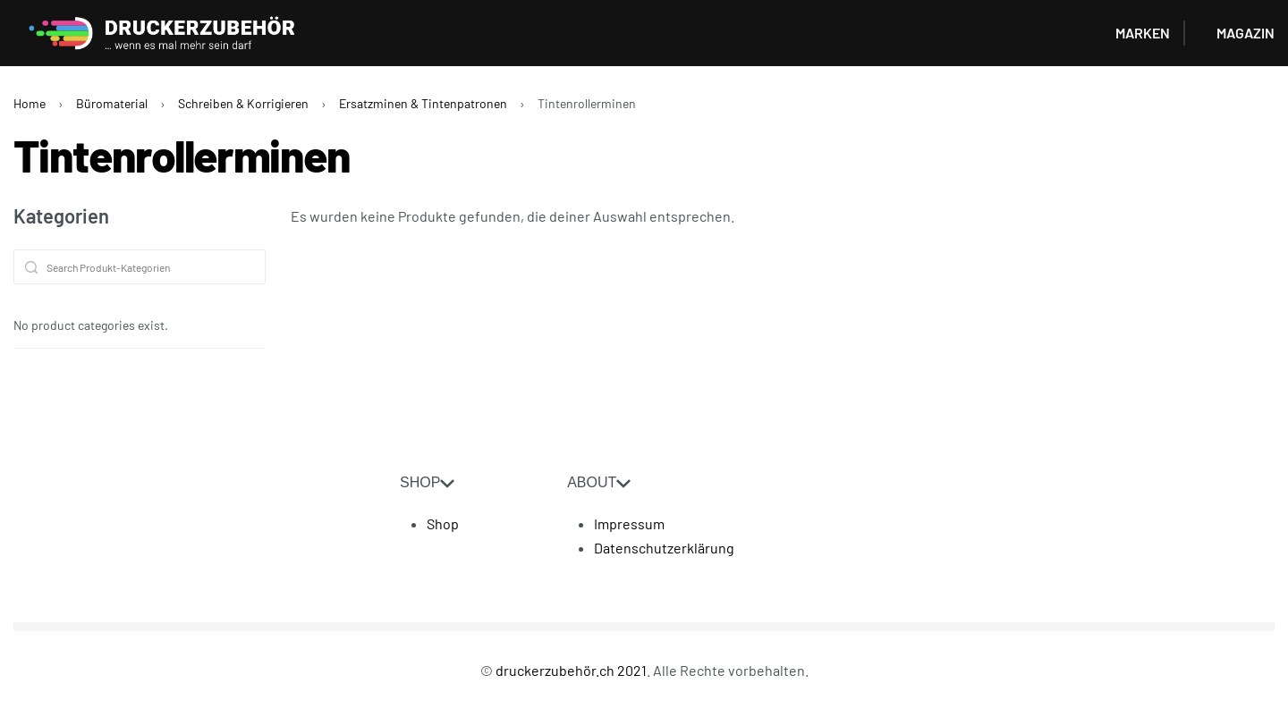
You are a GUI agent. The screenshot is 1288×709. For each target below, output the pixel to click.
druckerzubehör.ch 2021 (571, 670)
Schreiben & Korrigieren (243, 103)
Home (29, 103)
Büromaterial (112, 103)
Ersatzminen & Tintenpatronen (423, 103)
